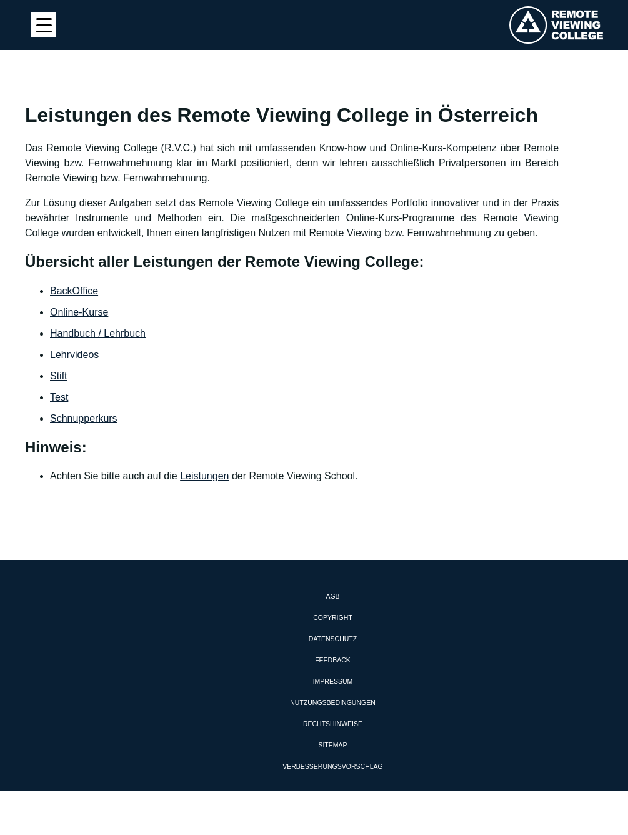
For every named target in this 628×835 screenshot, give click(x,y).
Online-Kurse (79, 312)
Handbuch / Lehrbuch (98, 333)
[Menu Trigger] (43, 25)
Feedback (333, 660)
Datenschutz (333, 638)
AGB (332, 596)
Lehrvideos (74, 354)
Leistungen (204, 476)
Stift (58, 376)
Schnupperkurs (83, 418)
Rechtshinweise (332, 724)
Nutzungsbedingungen (333, 702)
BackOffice (74, 291)
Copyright (332, 617)
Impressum (333, 681)
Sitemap (332, 745)
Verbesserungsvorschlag (332, 766)
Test (59, 397)
